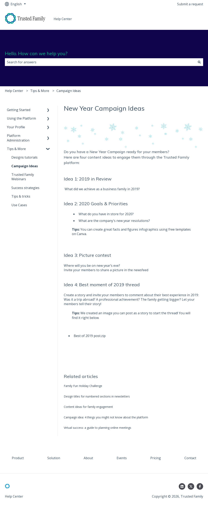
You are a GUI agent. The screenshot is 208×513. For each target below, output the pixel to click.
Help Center (63, 19)
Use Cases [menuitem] (19, 205)
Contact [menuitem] (190, 458)
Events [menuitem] (122, 458)
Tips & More (39, 91)
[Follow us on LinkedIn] (182, 486)
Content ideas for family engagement (88, 407)
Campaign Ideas (68, 91)
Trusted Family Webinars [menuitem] (22, 176)
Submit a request (190, 4)
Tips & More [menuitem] (16, 149)
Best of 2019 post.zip (90, 336)
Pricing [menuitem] (155, 458)
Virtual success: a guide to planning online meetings (97, 428)
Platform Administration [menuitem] (18, 137)
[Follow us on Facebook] (200, 486)
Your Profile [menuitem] (16, 127)
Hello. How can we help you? (36, 53)
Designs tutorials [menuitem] (24, 157)
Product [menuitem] (18, 458)
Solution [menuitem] (53, 458)
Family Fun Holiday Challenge (83, 386)
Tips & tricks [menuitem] (20, 196)
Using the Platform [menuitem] (21, 118)
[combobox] (100, 62)
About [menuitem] (88, 458)
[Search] (199, 62)
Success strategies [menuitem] (25, 188)
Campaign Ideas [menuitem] (24, 166)
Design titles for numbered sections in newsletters (97, 396)
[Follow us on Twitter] (191, 486)
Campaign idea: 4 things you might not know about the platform (106, 417)
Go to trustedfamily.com (178, 19)
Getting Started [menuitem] (18, 110)
